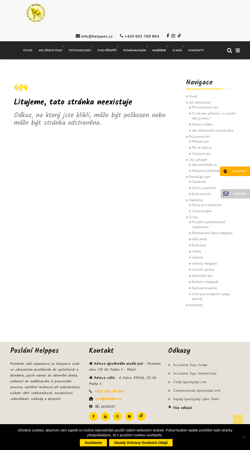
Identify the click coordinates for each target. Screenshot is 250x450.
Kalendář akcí (202, 274)
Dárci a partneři (204, 186)
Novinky (239, 193)
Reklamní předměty (206, 169)
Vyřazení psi (201, 152)
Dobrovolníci (201, 192)
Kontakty (196, 49)
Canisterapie (201, 210)
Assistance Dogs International (194, 372)
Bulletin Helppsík (205, 280)
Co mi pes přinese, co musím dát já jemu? (214, 114)
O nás (177, 49)
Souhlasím (93, 443)
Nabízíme (159, 49)
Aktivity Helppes (204, 262)
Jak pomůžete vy (204, 163)
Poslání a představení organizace (208, 223)
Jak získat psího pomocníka (212, 129)
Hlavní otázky (202, 123)
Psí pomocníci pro (205, 106)
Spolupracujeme (204, 286)
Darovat (239, 171)
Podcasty (199, 244)
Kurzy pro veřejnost (207, 203)
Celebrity (199, 180)
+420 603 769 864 (142, 35)
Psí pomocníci (80, 49)
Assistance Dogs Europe (190, 363)
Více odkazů (182, 406)
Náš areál (199, 238)
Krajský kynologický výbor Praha (196, 398)
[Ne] (243, 437)
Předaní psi (200, 140)
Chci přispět (107, 49)
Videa (196, 250)
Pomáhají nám (134, 49)
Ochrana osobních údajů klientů (211, 295)
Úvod (27, 49)
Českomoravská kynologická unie (196, 389)
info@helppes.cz (97, 35)
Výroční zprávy (203, 268)
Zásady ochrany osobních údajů (141, 443)
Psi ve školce (202, 146)
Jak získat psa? (50, 49)
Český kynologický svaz (190, 381)
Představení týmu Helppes (212, 232)
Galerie (197, 256)
